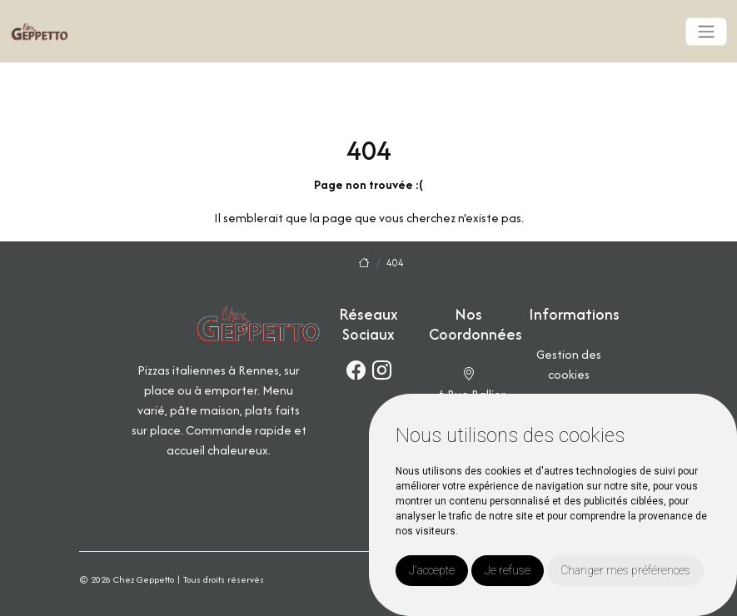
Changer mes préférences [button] (625, 570)
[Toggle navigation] (706, 31)
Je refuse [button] (507, 570)
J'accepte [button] (432, 570)
